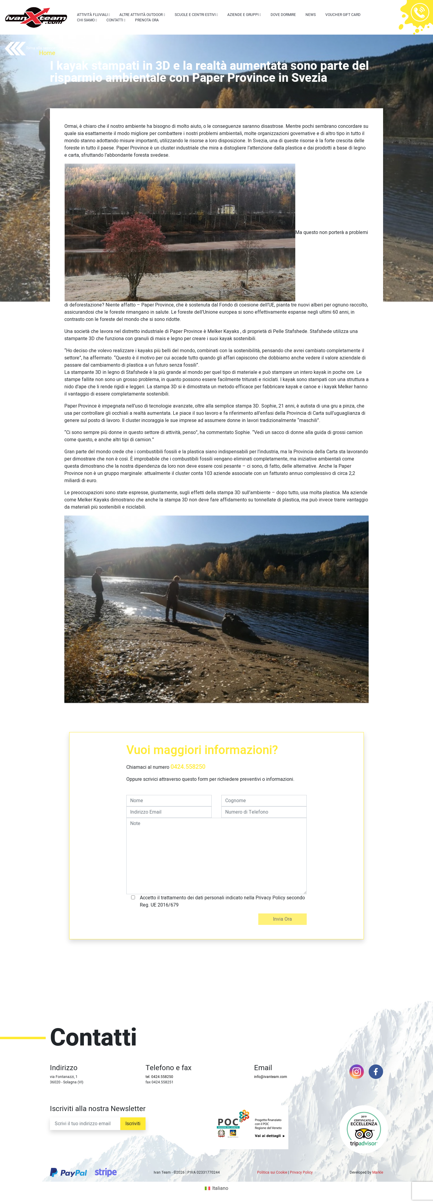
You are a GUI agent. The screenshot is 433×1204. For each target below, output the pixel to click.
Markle (377, 1172)
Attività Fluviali (92, 14)
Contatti (114, 20)
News (311, 14)
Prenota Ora (147, 20)
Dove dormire (283, 14)
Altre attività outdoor (141, 14)
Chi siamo (86, 20)
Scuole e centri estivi (195, 14)
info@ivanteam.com (270, 1076)
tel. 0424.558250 (159, 1076)
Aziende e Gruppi (243, 14)
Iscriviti (132, 1123)
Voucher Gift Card (343, 14)
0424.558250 (187, 766)
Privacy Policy (301, 1172)
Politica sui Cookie (272, 1172)
